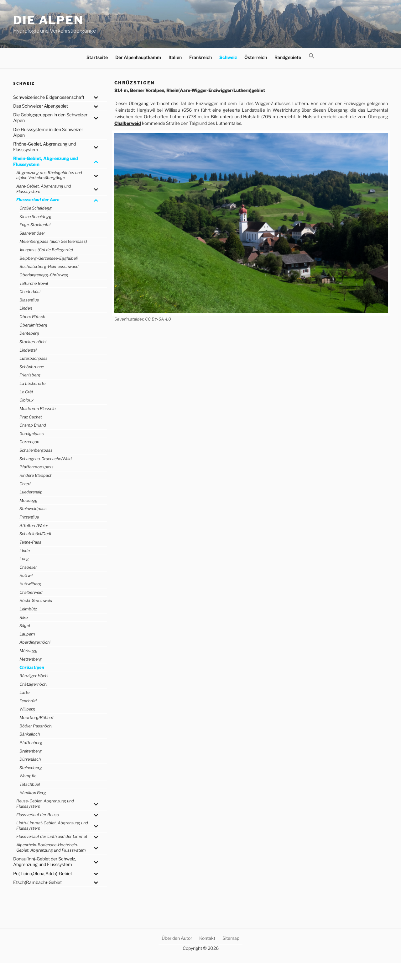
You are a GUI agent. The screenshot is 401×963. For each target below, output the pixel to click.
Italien (175, 57)
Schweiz (228, 57)
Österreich (255, 57)
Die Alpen (48, 20)
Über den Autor (177, 938)
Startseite (97, 57)
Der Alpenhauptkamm (138, 57)
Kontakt (207, 938)
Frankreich (200, 57)
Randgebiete (287, 57)
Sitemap (230, 938)
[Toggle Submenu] (96, 97)
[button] (311, 56)
